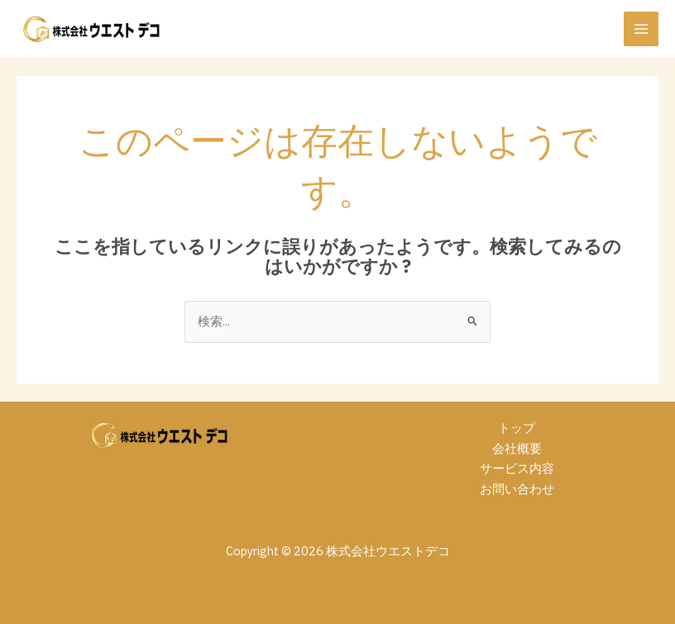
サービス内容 (517, 468)
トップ (516, 428)
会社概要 (517, 448)
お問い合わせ (517, 489)
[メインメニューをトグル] (641, 29)
